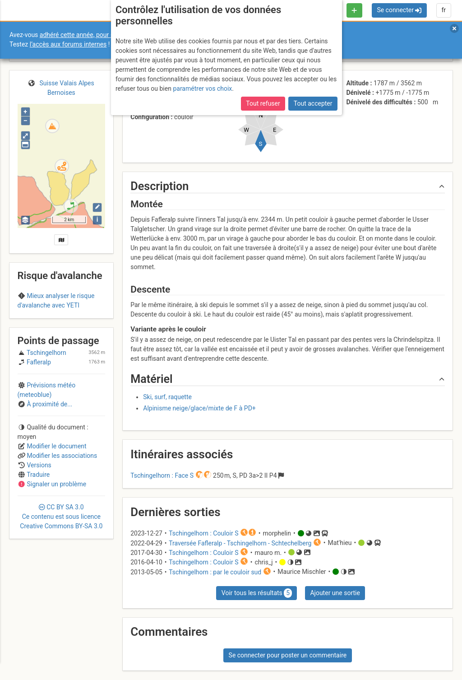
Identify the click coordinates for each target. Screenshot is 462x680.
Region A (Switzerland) (61, 322)
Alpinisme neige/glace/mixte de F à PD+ (199, 408)
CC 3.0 (61, 567)
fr (443, 10)
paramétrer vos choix (202, 88)
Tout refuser (263, 103)
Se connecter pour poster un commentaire (288, 655)
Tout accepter (313, 103)
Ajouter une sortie (335, 592)
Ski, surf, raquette (167, 397)
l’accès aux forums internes (68, 44)
